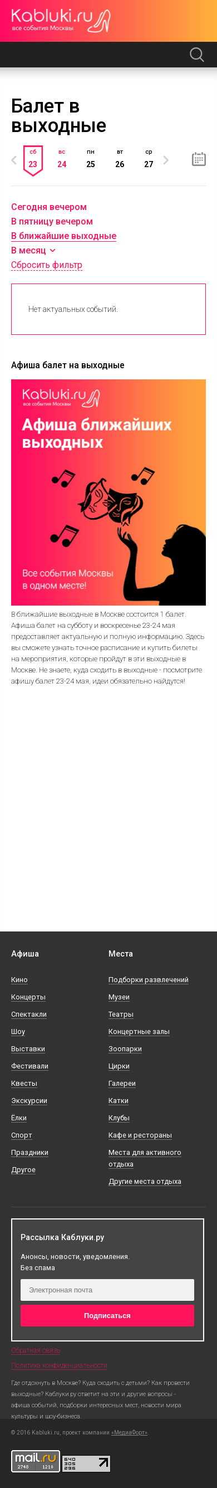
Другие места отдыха (144, 1181)
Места (120, 954)
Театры (121, 1014)
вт (119, 158)
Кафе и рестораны (140, 1135)
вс (61, 158)
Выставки (28, 1049)
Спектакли (29, 1014)
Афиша (25, 954)
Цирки (119, 1066)
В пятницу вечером (52, 221)
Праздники (29, 1152)
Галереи (122, 1083)
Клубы (119, 1118)
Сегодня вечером (49, 207)
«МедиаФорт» (129, 1433)
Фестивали (29, 1066)
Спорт (21, 1135)
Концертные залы (139, 1031)
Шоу (18, 1031)
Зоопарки (125, 1049)
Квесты (24, 1083)
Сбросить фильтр (46, 265)
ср (148, 158)
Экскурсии (29, 1100)
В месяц (28, 250)
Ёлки (19, 1118)
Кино (19, 979)
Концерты (28, 997)
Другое (23, 1169)
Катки (118, 1100)
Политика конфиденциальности (59, 1365)
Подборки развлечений (148, 979)
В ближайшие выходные (63, 236)
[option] (32, 167)
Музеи (119, 997)
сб (32, 158)
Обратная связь (35, 1350)
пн (90, 158)
